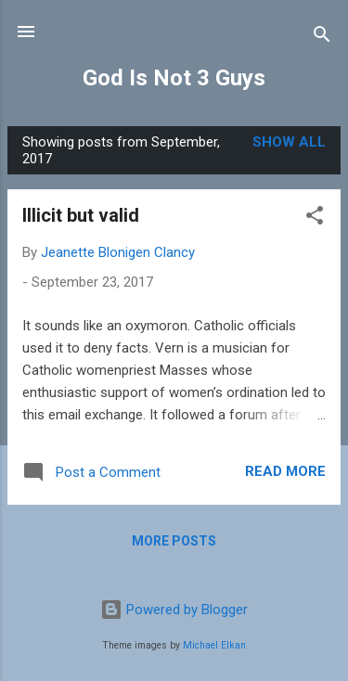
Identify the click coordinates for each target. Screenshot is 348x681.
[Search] (322, 37)
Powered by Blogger (174, 609)
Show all (289, 142)
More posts (174, 540)
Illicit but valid (80, 215)
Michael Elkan (214, 645)
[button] (314, 218)
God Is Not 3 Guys (174, 78)
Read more (285, 471)
